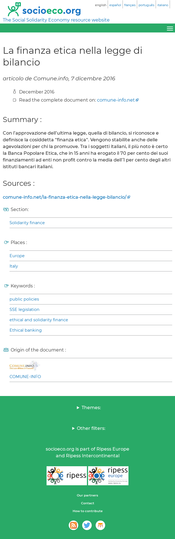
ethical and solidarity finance (39, 319)
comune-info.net (116, 100)
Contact (87, 503)
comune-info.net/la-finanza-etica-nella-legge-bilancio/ (64, 197)
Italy (14, 266)
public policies (24, 299)
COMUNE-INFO (25, 376)
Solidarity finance (27, 222)
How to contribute (88, 511)
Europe (17, 255)
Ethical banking (26, 330)
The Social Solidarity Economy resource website (56, 20)
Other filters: (91, 428)
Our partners (87, 495)
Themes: (91, 407)
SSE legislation (25, 309)
